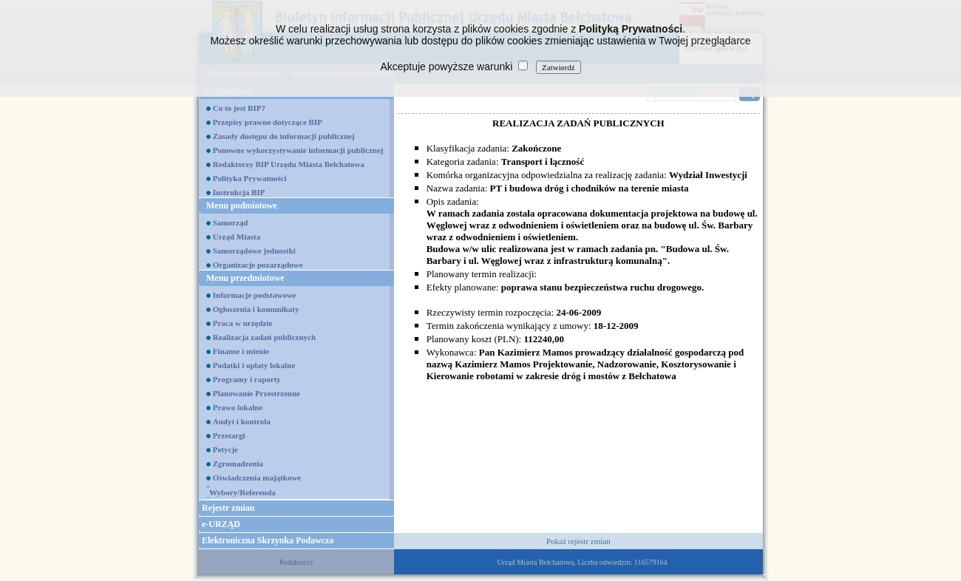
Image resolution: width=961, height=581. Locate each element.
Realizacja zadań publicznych (264, 337)
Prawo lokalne (238, 407)
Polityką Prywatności (630, 29)
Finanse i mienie (241, 351)
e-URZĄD (221, 524)
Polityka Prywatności (250, 178)
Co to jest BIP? (239, 107)
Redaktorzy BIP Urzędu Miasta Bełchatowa (288, 164)
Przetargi (229, 435)
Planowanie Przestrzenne (256, 393)
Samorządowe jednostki (254, 250)
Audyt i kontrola (242, 421)
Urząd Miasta (236, 236)
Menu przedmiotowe (245, 278)
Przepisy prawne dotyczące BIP (267, 122)
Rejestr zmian (228, 508)
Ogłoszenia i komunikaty (256, 309)
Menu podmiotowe (241, 205)
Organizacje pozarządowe (258, 264)
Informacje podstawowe (254, 294)
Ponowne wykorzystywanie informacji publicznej (298, 150)
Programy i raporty (247, 379)
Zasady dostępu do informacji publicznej (284, 136)
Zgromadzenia (238, 463)
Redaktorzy (296, 562)
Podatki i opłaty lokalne (254, 365)
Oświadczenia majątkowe (257, 477)
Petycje (225, 449)
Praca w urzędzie (243, 323)
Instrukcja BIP (239, 192)
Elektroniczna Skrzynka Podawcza (267, 540)
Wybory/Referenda (242, 492)
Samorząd (230, 222)
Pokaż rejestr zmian (578, 541)
